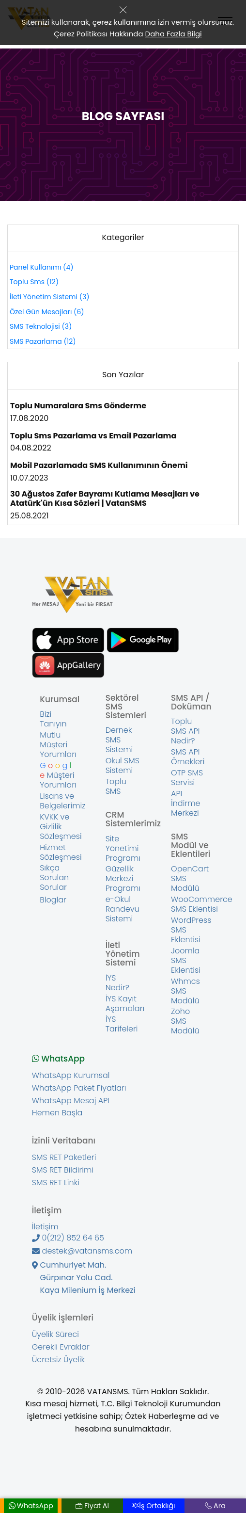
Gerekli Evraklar (61, 1347)
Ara (215, 1506)
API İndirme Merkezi (185, 803)
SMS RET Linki (55, 1183)
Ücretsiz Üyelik (58, 1360)
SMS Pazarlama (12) (43, 341)
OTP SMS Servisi (187, 778)
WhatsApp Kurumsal (71, 1075)
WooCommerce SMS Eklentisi (201, 904)
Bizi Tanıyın (53, 719)
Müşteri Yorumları (58, 775)
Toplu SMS (116, 786)
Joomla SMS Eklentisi (185, 960)
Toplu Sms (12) (34, 282)
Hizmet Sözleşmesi (60, 852)
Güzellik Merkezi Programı (123, 878)
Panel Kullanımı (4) (42, 267)
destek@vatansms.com (82, 1251)
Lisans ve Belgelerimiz (62, 801)
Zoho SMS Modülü (185, 1021)
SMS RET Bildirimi (62, 1170)
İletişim (45, 1227)
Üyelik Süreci (55, 1334)
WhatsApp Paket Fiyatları (79, 1088)
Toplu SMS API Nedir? (185, 731)
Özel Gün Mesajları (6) (47, 312)
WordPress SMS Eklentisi (191, 930)
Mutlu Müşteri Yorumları (58, 744)
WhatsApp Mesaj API (70, 1101)
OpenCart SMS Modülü (190, 878)
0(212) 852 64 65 (68, 1238)
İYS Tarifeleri (122, 1024)
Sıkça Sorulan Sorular (54, 877)
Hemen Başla (57, 1113)
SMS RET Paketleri (64, 1157)
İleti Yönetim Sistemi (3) (50, 297)
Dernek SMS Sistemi (119, 740)
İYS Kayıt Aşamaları (125, 1004)
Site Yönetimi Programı (123, 848)
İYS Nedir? (117, 983)
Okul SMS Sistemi (122, 765)
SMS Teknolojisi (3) (41, 326)
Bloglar (53, 900)
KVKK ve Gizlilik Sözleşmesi (60, 826)
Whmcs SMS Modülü (185, 991)
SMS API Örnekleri (187, 757)
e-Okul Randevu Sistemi (122, 909)
